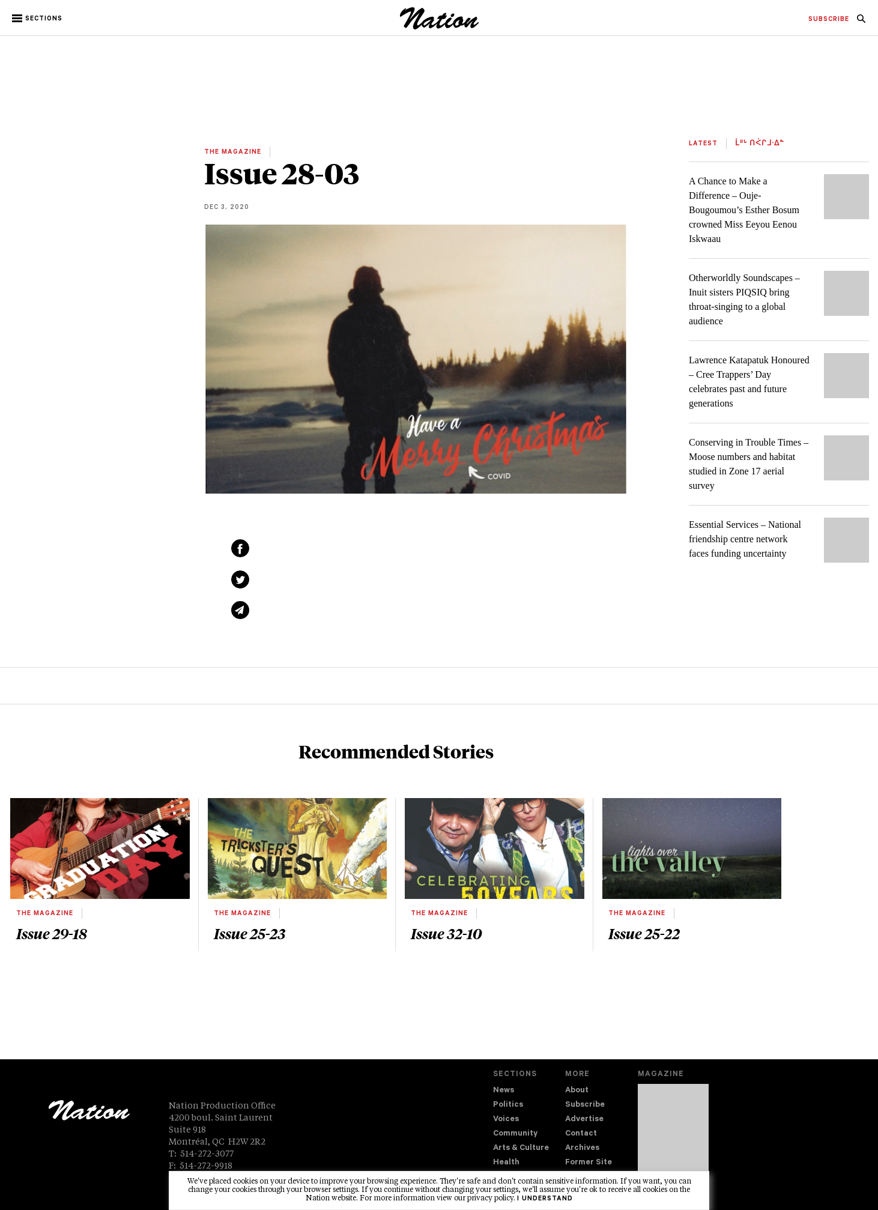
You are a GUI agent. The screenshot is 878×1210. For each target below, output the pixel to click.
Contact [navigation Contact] (581, 1134)
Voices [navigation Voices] (506, 1119)
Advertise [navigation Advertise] (584, 1119)
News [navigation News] (503, 1090)
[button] (38, 18)
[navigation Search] (861, 22)
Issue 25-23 (249, 933)
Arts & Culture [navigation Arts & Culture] (521, 1148)
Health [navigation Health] (506, 1162)
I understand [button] (545, 1199)
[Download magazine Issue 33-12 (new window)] (673, 1137)
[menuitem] (828, 20)
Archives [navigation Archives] (582, 1148)
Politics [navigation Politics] (508, 1105)
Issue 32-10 (446, 933)
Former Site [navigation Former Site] (588, 1162)
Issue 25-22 (644, 933)
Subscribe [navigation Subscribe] (585, 1105)
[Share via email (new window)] (240, 610)
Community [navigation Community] (515, 1134)
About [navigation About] (577, 1090)
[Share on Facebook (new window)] (240, 548)
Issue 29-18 (51, 933)
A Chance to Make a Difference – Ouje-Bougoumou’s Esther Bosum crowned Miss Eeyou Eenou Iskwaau (744, 210)
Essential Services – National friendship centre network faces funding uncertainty (745, 538)
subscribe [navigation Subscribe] (828, 19)
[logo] (439, 27)
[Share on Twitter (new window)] (240, 579)
